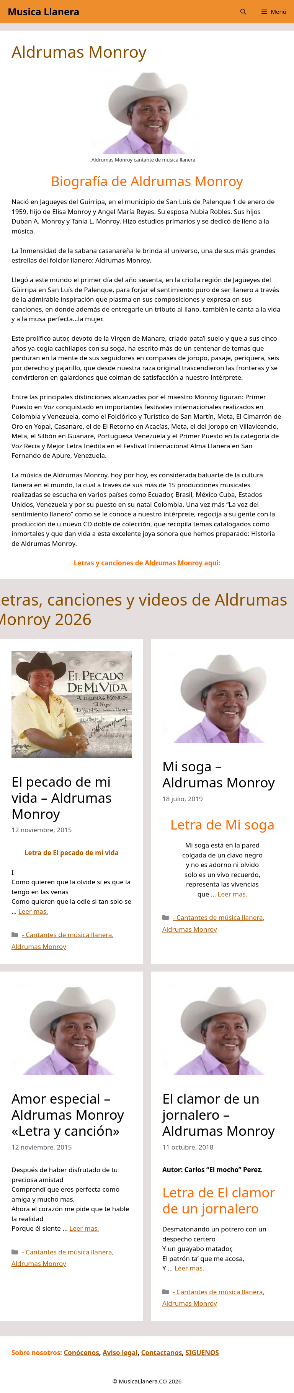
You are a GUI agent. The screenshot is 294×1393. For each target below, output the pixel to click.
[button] (243, 11)
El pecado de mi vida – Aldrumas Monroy (61, 797)
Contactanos (161, 1352)
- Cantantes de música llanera (67, 934)
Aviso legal (120, 1352)
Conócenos (81, 1352)
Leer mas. (33, 911)
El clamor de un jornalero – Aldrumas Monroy (218, 1114)
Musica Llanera (43, 11)
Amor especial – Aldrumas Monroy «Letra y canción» (67, 1114)
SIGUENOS (202, 1352)
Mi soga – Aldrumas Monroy (218, 774)
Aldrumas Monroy (38, 946)
